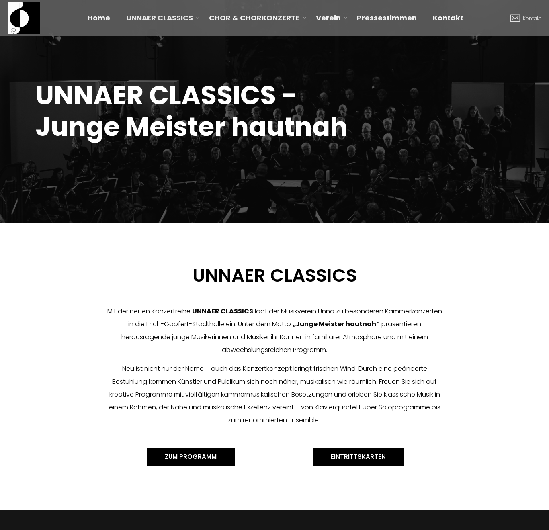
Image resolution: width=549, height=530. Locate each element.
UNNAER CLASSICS (159, 18)
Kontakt (448, 18)
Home (99, 18)
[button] (191, 457)
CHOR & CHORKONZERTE (254, 18)
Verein (328, 18)
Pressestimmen (387, 18)
